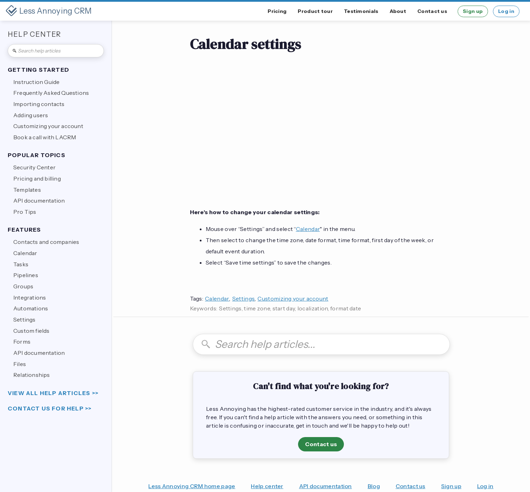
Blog (374, 486)
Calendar (308, 228)
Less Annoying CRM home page (191, 486)
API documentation (325, 486)
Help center (267, 486)
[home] (49, 11)
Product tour (315, 11)
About (398, 11)
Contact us (432, 11)
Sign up (473, 11)
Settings (243, 298)
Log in (506, 11)
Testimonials (361, 11)
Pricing (277, 11)
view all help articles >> (53, 393)
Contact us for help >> (50, 408)
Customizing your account (292, 298)
